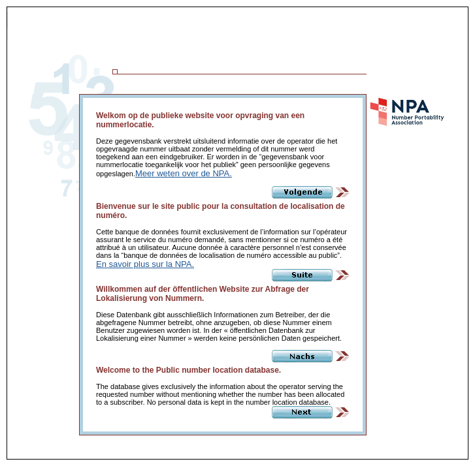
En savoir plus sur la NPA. (145, 264)
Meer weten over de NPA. (183, 173)
